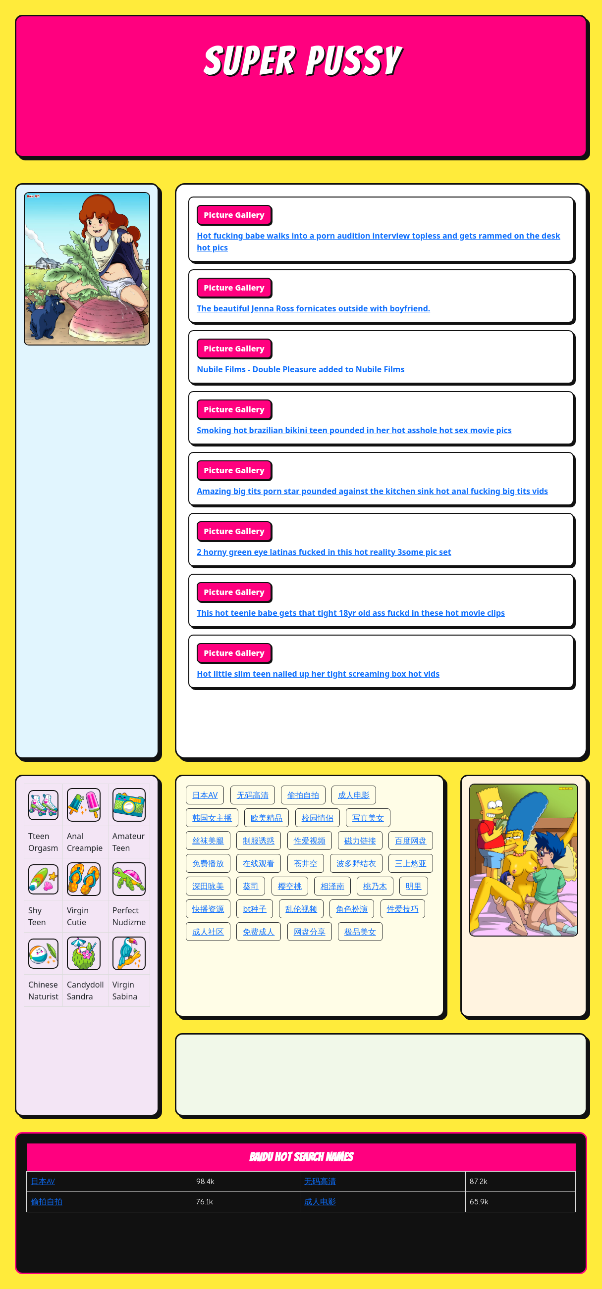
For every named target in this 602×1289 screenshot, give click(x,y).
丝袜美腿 (208, 840)
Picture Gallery (234, 214)
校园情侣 (317, 817)
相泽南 (332, 886)
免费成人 (258, 931)
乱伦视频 (301, 908)
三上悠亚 (411, 863)
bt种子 (255, 908)
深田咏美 (208, 886)
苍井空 (306, 863)
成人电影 (354, 795)
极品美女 (360, 931)
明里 (414, 886)
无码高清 (253, 795)
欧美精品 (266, 817)
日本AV (205, 795)
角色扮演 (352, 908)
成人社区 (208, 931)
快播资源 (208, 908)
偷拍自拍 (303, 795)
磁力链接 (360, 840)
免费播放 (208, 863)
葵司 (251, 886)
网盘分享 (310, 931)
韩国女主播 (212, 817)
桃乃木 (375, 886)
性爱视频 (310, 840)
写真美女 (368, 817)
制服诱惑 (258, 840)
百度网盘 (411, 840)
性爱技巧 (403, 908)
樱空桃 (290, 886)
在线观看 (258, 863)
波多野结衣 (356, 863)
